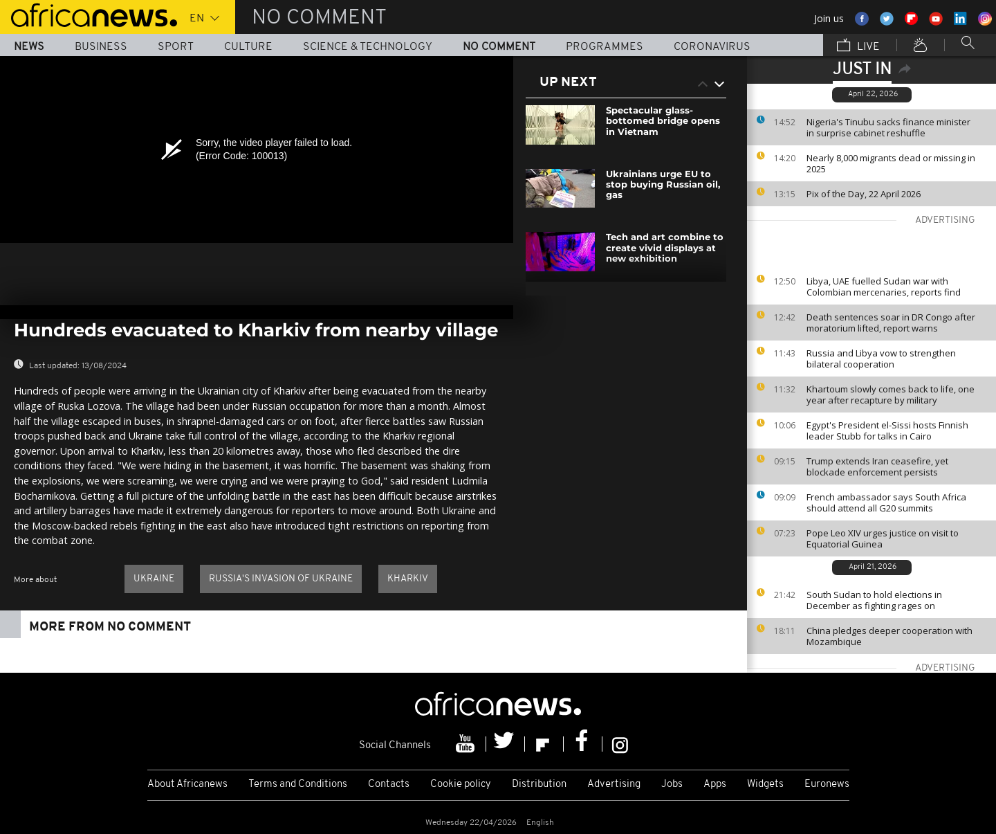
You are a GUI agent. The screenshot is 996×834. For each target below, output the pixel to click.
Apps (714, 784)
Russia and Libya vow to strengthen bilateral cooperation (881, 358)
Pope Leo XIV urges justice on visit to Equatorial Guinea (882, 538)
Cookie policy (460, 784)
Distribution (539, 784)
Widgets (765, 784)
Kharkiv (407, 579)
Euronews (826, 784)
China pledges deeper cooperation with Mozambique (889, 636)
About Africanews (187, 784)
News (29, 47)
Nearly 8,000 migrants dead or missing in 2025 (890, 163)
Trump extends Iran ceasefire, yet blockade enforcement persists (877, 466)
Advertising (613, 784)
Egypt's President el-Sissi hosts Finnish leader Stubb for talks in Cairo (887, 430)
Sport (176, 47)
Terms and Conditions (297, 784)
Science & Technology (367, 47)
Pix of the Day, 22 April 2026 (863, 193)
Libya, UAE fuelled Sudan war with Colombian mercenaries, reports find (883, 286)
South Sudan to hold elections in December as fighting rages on (874, 600)
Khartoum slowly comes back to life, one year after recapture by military (890, 394)
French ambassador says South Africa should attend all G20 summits (886, 502)
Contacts (388, 784)
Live (858, 46)
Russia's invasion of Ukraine (281, 579)
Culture (248, 47)
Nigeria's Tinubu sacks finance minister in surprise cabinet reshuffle (888, 127)
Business (101, 47)
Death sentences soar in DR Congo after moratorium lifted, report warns (890, 322)
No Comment (499, 47)
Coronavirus (712, 47)
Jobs (672, 784)
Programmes (604, 47)
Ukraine (153, 579)
